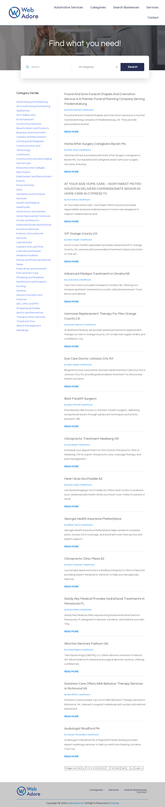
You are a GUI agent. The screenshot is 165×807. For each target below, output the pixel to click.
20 (117, 768)
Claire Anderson (74, 565)
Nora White (72, 694)
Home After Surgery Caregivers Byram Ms (95, 143)
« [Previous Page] (83, 768)
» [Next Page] (132, 768)
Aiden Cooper (73, 240)
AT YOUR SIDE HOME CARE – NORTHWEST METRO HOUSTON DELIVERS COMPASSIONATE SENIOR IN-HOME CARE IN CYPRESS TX (102, 188)
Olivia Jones (72, 150)
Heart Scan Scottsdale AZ (83, 478)
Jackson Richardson (76, 735)
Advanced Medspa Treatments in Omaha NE (97, 273)
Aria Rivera (72, 200)
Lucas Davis (72, 280)
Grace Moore (73, 610)
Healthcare (88, 110)
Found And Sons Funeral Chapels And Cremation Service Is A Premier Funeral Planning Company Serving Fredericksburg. (104, 99)
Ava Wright (72, 445)
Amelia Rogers (74, 650)
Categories (98, 7)
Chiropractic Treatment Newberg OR (91, 438)
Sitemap (114, 803)
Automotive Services (68, 7)
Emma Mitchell (74, 110)
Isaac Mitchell (73, 405)
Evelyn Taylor (73, 485)
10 (112, 768)
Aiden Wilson (73, 365)
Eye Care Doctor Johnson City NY (89, 358)
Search (132, 66)
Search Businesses (126, 7)
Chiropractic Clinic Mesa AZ (84, 558)
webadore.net (75, 803)
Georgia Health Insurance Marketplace (92, 518)
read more (71, 131)
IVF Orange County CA (80, 233)
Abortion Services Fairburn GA (86, 643)
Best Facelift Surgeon (80, 398)
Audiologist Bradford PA (82, 728)
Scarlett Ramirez (75, 325)
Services (152, 7)
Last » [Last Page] (138, 768)
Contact (153, 17)
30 (123, 768)
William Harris (73, 525)
